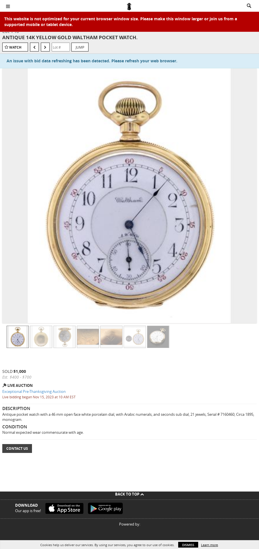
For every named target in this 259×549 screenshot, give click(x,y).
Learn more (209, 545)
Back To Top (129, 494)
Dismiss (188, 545)
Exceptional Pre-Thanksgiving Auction (34, 391)
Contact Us (17, 448)
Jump (80, 47)
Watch (15, 47)
